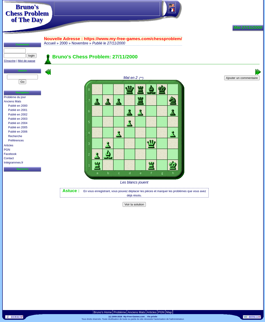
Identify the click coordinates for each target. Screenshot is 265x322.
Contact (9, 158)
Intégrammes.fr (13, 162)
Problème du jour (15, 97)
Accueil (50, 43)
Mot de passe (26, 60)
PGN (7, 149)
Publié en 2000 (17, 105)
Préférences (16, 140)
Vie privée (152, 316)
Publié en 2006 (17, 131)
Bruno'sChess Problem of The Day (27, 13)
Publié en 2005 (17, 127)
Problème (120, 312)
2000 (63, 43)
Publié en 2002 (17, 114)
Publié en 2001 (17, 110)
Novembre (80, 43)
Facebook (10, 154)
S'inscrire (10, 60)
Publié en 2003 (17, 118)
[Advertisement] (152, 215)
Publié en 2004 (17, 123)
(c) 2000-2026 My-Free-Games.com (127, 316)
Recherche (15, 136)
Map (169, 312)
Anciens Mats (12, 101)
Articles (8, 145)
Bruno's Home (103, 312)
